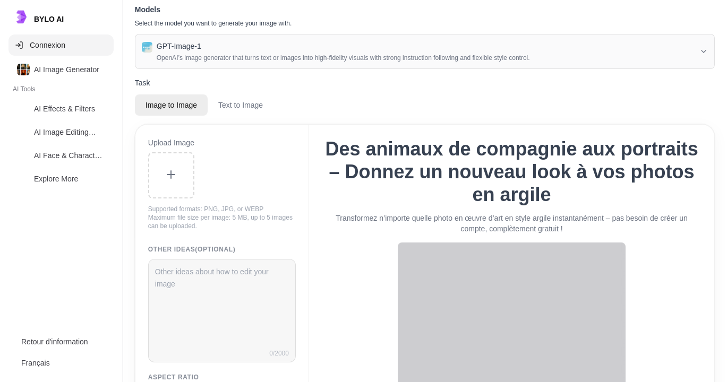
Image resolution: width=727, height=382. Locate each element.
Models (147, 9)
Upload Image (171, 142)
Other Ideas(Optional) (192, 249)
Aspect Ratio (173, 377)
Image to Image (171, 105)
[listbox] (61, 126)
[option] (61, 69)
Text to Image (240, 105)
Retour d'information (54, 341)
